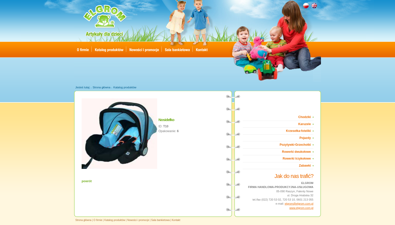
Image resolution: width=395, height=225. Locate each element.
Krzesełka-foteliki (298, 131)
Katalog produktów (124, 87)
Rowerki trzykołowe (297, 158)
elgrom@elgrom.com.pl (299, 203)
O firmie (97, 220)
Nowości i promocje (138, 220)
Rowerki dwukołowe (296, 152)
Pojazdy (305, 138)
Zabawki (305, 165)
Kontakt (176, 220)
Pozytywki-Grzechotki (295, 144)
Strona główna (101, 87)
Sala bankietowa (160, 220)
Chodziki (304, 117)
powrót (87, 181)
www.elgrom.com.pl (301, 207)
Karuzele (304, 124)
